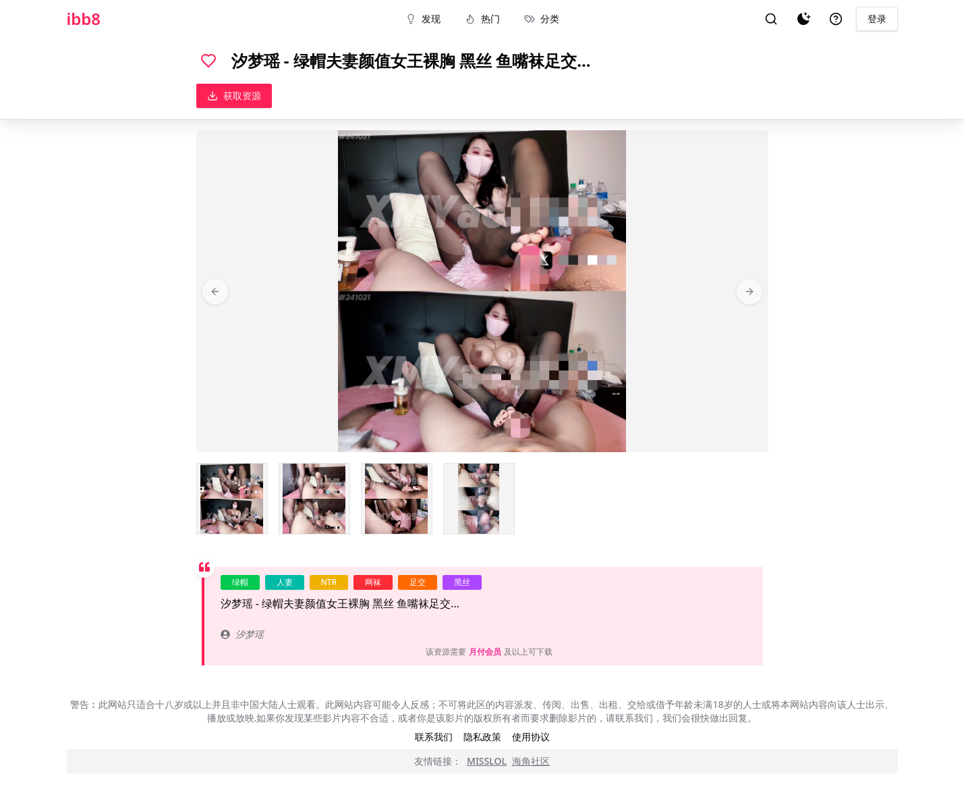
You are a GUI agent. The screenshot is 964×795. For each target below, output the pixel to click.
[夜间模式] (803, 19)
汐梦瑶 (242, 634)
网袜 (373, 582)
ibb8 (84, 19)
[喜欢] (208, 61)
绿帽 (240, 582)
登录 (877, 18)
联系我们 (434, 736)
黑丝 (462, 582)
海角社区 (531, 761)
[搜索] (771, 19)
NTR (329, 582)
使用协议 (531, 736)
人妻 (285, 582)
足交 (417, 582)
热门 (482, 18)
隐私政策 (482, 736)
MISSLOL (487, 761)
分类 (541, 18)
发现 (423, 18)
